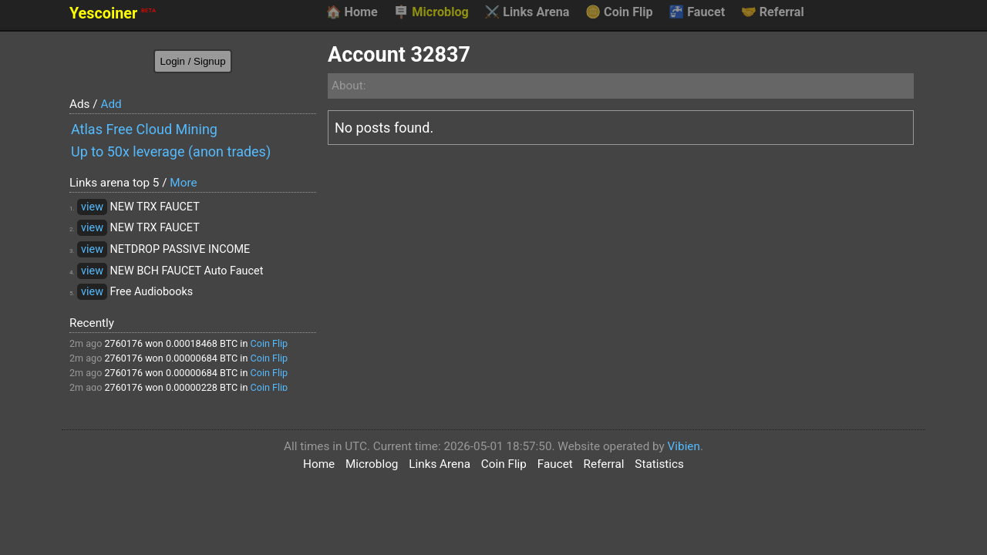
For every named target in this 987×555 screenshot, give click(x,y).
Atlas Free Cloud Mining (144, 129)
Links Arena (526, 12)
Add (110, 104)
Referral (772, 12)
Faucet (697, 12)
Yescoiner (112, 13)
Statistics (659, 464)
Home (351, 12)
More (183, 183)
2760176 (123, 343)
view (92, 207)
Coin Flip (619, 12)
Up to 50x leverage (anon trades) (171, 151)
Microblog (431, 12)
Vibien (684, 446)
